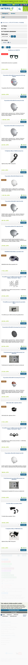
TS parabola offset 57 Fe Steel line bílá (14, 226)
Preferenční (9, 614)
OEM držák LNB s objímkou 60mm (14, 402)
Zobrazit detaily (25, 615)
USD (18, 4)
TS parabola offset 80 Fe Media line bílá (14, 453)
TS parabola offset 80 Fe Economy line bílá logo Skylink (14, 76)
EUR (16, 4)
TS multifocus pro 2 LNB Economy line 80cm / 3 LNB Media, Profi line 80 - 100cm (14, 428)
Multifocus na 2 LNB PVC (14, 50)
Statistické (16, 614)
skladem (5, 42)
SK (26, 4)
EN (21, 4)
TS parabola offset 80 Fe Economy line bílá (14, 125)
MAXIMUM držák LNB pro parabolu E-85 (14, 251)
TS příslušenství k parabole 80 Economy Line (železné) (14, 353)
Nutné (3, 614)
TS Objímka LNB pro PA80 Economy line (14, 150)
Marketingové (5, 616)
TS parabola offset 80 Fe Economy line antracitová (14, 327)
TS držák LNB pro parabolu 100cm (14, 503)
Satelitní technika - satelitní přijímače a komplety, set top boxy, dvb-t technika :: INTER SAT (7, 9)
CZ (23, 4)
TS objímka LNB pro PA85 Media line (14, 528)
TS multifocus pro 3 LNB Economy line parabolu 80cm (14, 302)
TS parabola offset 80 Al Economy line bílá (14, 100)
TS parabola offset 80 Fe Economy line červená (14, 377)
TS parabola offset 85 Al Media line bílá (14, 176)
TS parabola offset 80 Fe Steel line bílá (14, 201)
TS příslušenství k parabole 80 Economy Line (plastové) (14, 479)
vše (10, 42)
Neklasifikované (13, 616)
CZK (13, 4)
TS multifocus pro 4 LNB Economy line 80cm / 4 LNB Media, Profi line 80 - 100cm (14, 277)
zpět (3, 17)
